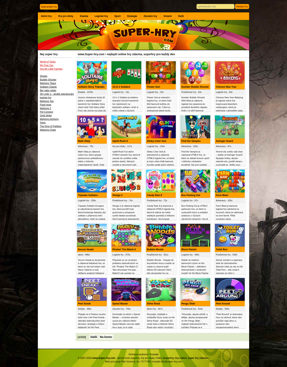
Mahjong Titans (48, 83)
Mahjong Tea (47, 101)
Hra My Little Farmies (51, 69)
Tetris (43, 122)
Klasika (84, 16)
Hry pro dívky (66, 16)
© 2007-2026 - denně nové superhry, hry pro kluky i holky (120, 358)
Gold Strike (46, 115)
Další (181, 16)
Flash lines (45, 104)
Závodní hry (150, 16)
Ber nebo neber (48, 90)
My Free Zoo (46, 65)
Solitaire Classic (48, 86)
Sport (117, 16)
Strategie (132, 16)
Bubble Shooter (48, 79)
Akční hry (46, 16)
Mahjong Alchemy (49, 119)
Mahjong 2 (45, 108)
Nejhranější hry (49, 6)
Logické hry (101, 16)
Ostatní (168, 16)
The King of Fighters (50, 126)
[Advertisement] (57, 198)
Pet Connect (46, 112)
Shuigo (43, 76)
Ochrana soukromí (138, 354)
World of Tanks (48, 61)
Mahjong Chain (48, 130)
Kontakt (154, 354)
